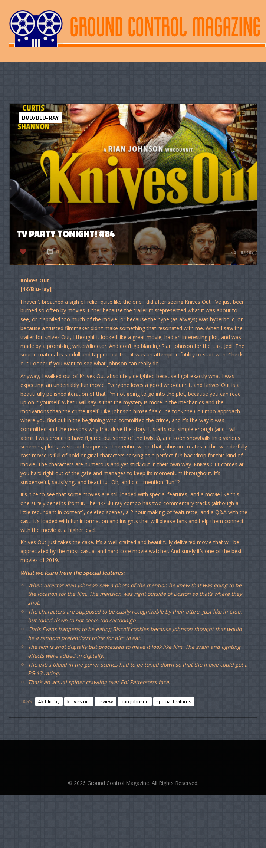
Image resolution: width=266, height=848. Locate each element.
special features (173, 701)
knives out (78, 701)
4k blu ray (49, 701)
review (105, 701)
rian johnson (135, 701)
